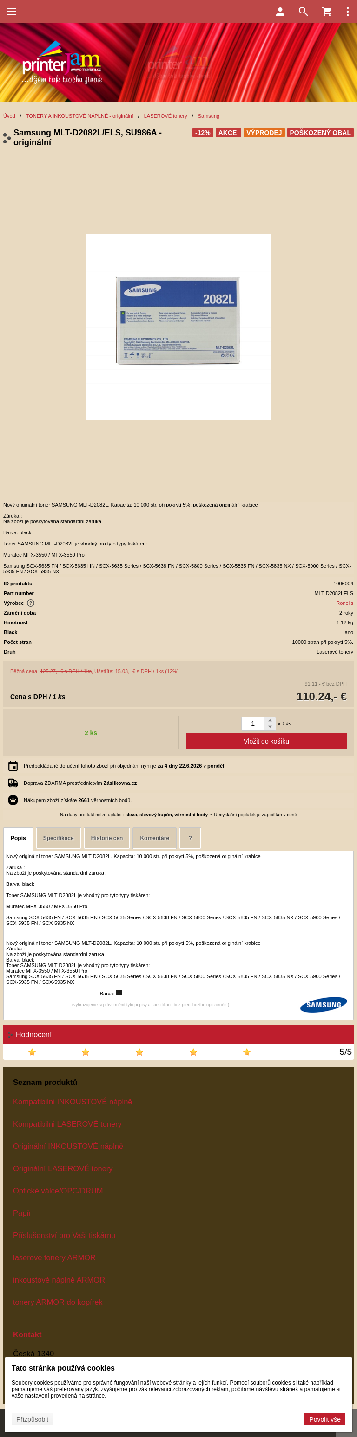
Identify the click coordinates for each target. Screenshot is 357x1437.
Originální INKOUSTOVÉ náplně (68, 1146)
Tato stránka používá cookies (63, 1368)
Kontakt (27, 1334)
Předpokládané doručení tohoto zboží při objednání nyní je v (124, 766)
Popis (18, 838)
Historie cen (107, 838)
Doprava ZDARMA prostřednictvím (80, 783)
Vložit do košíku (266, 741)
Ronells (344, 603)
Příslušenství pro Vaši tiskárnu (64, 1235)
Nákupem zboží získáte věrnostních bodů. (78, 800)
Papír (22, 1213)
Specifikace (58, 838)
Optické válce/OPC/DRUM (58, 1191)
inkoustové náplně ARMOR (59, 1280)
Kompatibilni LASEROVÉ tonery (67, 1124)
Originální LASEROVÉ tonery (63, 1168)
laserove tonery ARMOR (54, 1257)
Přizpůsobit (32, 1419)
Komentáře (154, 838)
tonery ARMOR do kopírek (58, 1302)
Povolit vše (325, 1419)
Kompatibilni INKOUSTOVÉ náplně (72, 1101)
